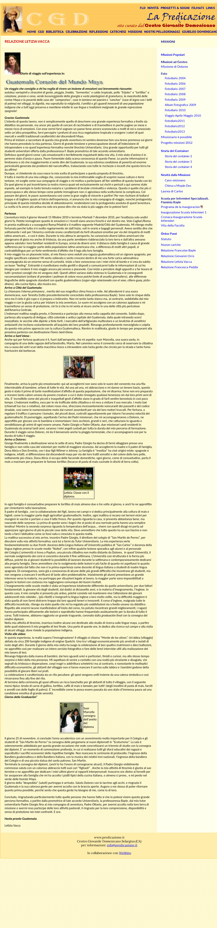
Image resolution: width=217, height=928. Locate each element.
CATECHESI (118, 32)
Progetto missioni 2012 (176, 142)
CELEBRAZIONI (76, 32)
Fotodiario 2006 (175, 83)
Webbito (125, 853)
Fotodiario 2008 (175, 94)
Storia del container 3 (178, 161)
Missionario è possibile (176, 137)
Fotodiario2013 (175, 131)
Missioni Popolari (173, 54)
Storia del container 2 (178, 156)
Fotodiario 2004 (175, 78)
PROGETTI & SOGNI (175, 8)
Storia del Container (175, 151)
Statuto (166, 239)
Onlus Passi (169, 233)
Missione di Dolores (174, 66)
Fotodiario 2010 (175, 110)
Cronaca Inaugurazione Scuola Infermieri (181, 218)
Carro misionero (175, 180)
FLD (143, 8)
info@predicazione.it (122, 845)
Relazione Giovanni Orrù (177, 256)
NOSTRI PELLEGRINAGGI (162, 32)
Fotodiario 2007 (175, 89)
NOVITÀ (153, 8)
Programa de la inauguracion (180, 207)
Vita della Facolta (172, 225)
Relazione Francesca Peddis (179, 267)
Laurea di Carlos (172, 191)
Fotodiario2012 (175, 126)
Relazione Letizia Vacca (176, 261)
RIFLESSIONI (98, 32)
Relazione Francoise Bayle (178, 250)
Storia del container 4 (178, 167)
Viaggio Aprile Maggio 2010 (183, 115)
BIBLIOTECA (55, 32)
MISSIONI (135, 32)
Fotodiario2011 (175, 121)
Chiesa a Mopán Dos (178, 185)
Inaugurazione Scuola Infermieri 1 (183, 212)
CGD (41, 32)
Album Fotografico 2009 (180, 105)
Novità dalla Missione (176, 175)
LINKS (210, 8)
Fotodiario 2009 (175, 99)
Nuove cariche (171, 244)
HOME (31, 32)
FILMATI (197, 8)
